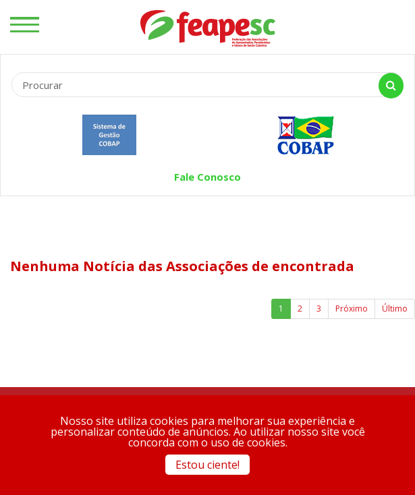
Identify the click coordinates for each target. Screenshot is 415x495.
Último (395, 308)
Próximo (351, 308)
